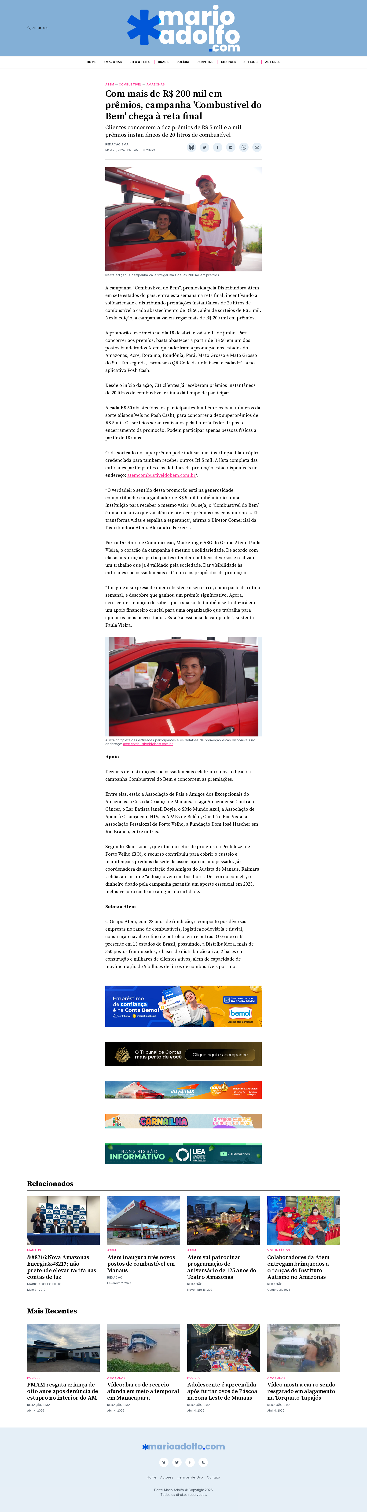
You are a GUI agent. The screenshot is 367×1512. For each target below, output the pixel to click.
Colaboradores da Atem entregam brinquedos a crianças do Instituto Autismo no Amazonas (298, 1267)
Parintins (205, 62)
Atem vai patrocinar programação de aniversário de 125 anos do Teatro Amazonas (221, 1267)
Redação (115, 1277)
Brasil (163, 62)
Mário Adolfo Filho (44, 1284)
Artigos (250, 62)
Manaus (34, 1250)
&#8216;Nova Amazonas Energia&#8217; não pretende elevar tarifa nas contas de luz (61, 1267)
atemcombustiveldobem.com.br (161, 475)
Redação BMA (117, 144)
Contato (213, 1477)
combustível (130, 84)
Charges (228, 62)
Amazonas (112, 62)
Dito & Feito (139, 62)
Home (91, 62)
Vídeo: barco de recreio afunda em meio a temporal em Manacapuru (143, 1391)
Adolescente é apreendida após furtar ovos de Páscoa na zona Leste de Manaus (222, 1391)
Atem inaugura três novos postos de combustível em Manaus (141, 1264)
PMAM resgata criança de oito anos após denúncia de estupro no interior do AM (62, 1391)
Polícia (183, 62)
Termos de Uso (190, 1477)
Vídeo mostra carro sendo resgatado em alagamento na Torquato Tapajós (301, 1391)
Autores (272, 62)
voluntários (278, 1250)
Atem (109, 84)
